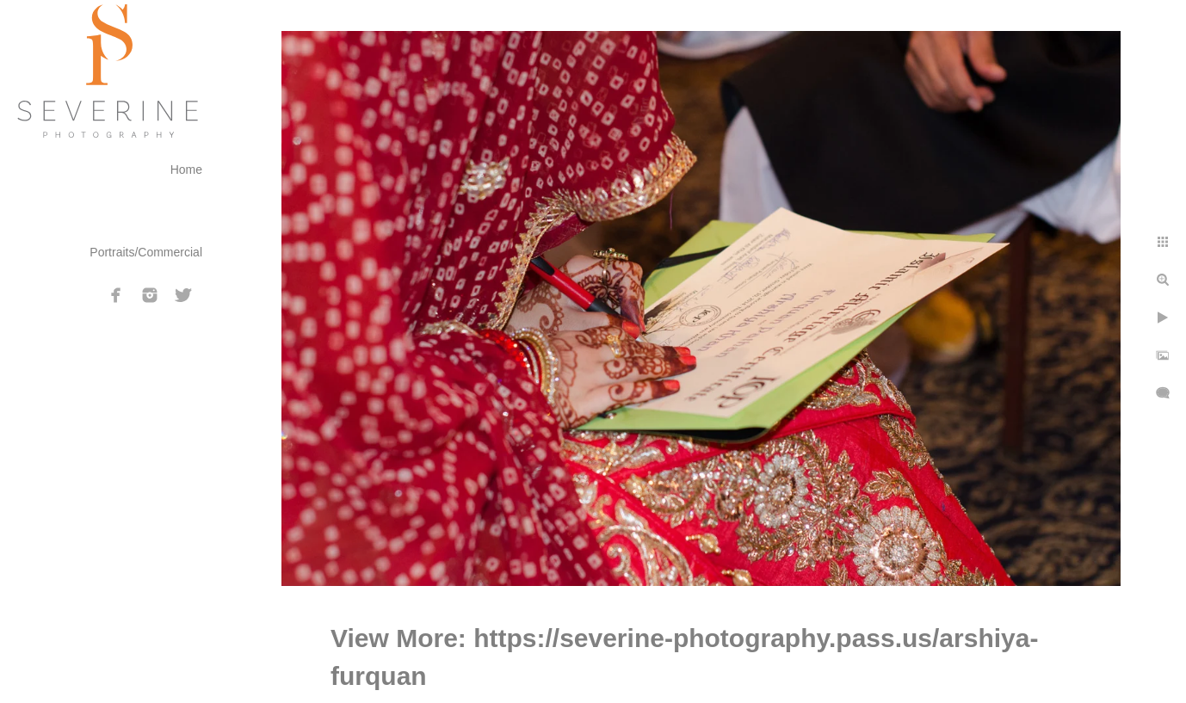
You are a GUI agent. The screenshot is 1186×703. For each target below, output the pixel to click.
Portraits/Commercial (146, 252)
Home (186, 169)
